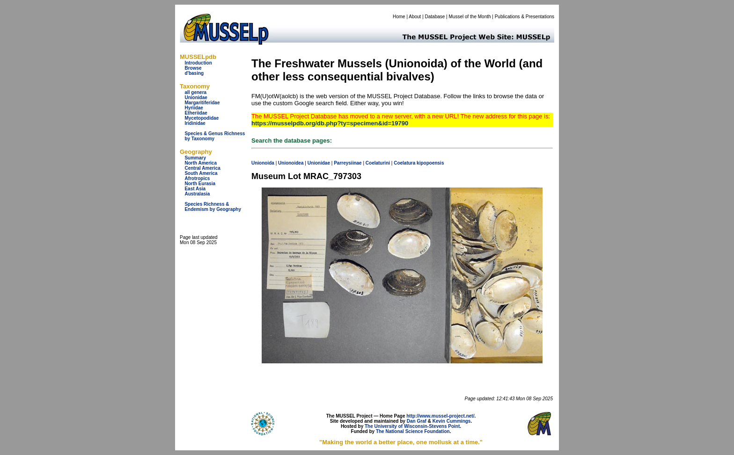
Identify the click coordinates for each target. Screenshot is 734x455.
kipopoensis (430, 163)
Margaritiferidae (202, 102)
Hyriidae (193, 107)
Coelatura (404, 163)
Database (435, 16)
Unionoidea (290, 163)
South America (200, 173)
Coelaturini (378, 163)
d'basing (194, 73)
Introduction (198, 62)
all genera (195, 92)
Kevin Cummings (452, 421)
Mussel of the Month (470, 16)
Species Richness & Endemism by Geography (212, 207)
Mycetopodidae (201, 118)
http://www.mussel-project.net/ (440, 416)
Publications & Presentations (524, 16)
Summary (195, 157)
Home (399, 16)
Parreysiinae (348, 163)
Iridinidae (194, 123)
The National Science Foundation (413, 431)
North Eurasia (199, 183)
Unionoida (262, 163)
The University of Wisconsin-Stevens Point (412, 426)
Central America (202, 168)
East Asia (195, 188)
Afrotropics (197, 178)
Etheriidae (195, 113)
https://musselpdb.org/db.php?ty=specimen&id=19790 (329, 123)
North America (200, 163)
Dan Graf (416, 421)
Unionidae (195, 97)
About (415, 16)
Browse (192, 68)
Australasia (197, 193)
